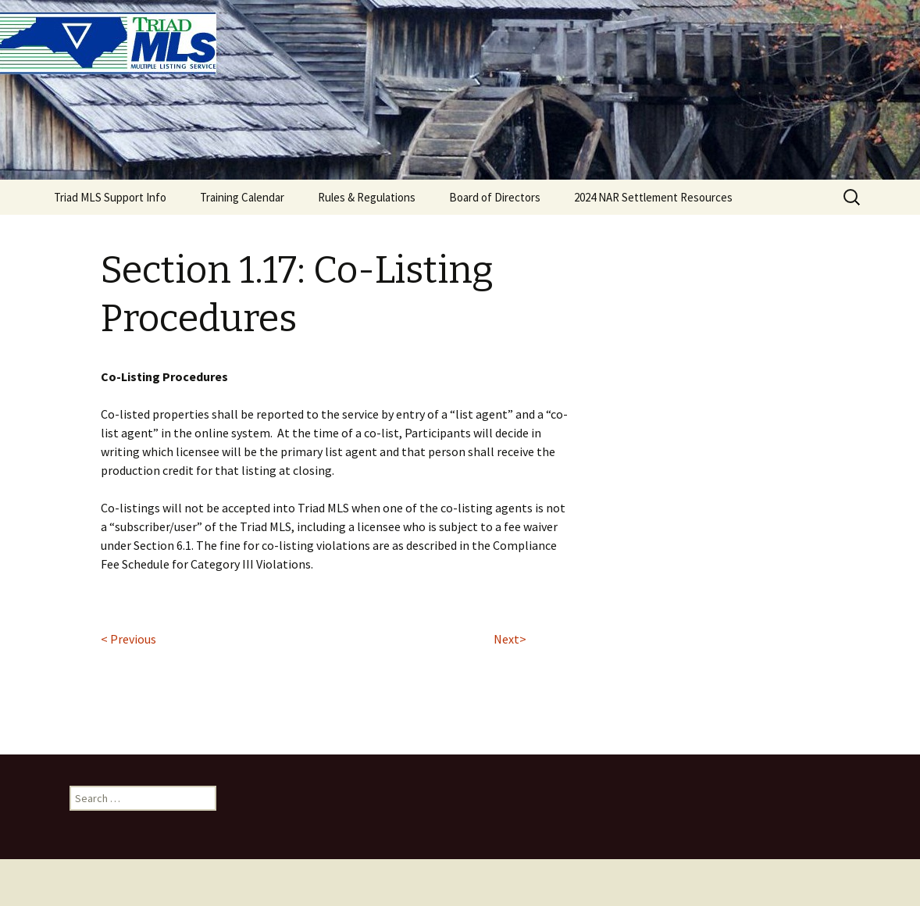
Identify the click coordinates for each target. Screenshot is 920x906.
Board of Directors (494, 197)
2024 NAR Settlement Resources (653, 197)
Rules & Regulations (366, 197)
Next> (510, 639)
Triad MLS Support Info (110, 197)
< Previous (128, 639)
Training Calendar (242, 197)
